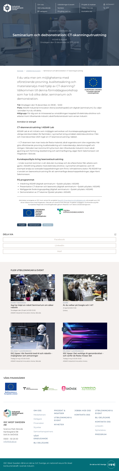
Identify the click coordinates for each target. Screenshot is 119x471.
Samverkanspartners (43, 431)
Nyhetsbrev (100, 430)
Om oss (40, 5)
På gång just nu (64, 11)
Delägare (38, 419)
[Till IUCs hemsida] (103, 464)
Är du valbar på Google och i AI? (85, 287)
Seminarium (64, 31)
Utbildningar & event (66, 5)
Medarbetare (40, 415)
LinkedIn (59, 245)
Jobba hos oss (87, 8)
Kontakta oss (86, 11)
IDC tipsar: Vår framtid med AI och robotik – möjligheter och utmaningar (33, 336)
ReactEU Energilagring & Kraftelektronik (72, 200)
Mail (59, 251)
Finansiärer (39, 423)
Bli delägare (42, 11)
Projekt (52, 31)
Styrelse (37, 427)
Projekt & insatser (88, 5)
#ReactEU (47, 225)
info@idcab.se (10, 442)
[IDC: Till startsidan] (13, 8)
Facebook (59, 239)
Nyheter (61, 8)
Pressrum (101, 434)
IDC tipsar (14, 351)
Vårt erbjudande (43, 8)
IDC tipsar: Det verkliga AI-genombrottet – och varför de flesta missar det (85, 336)
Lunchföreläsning (25, 351)
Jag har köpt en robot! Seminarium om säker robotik (33, 287)
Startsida (20, 71)
